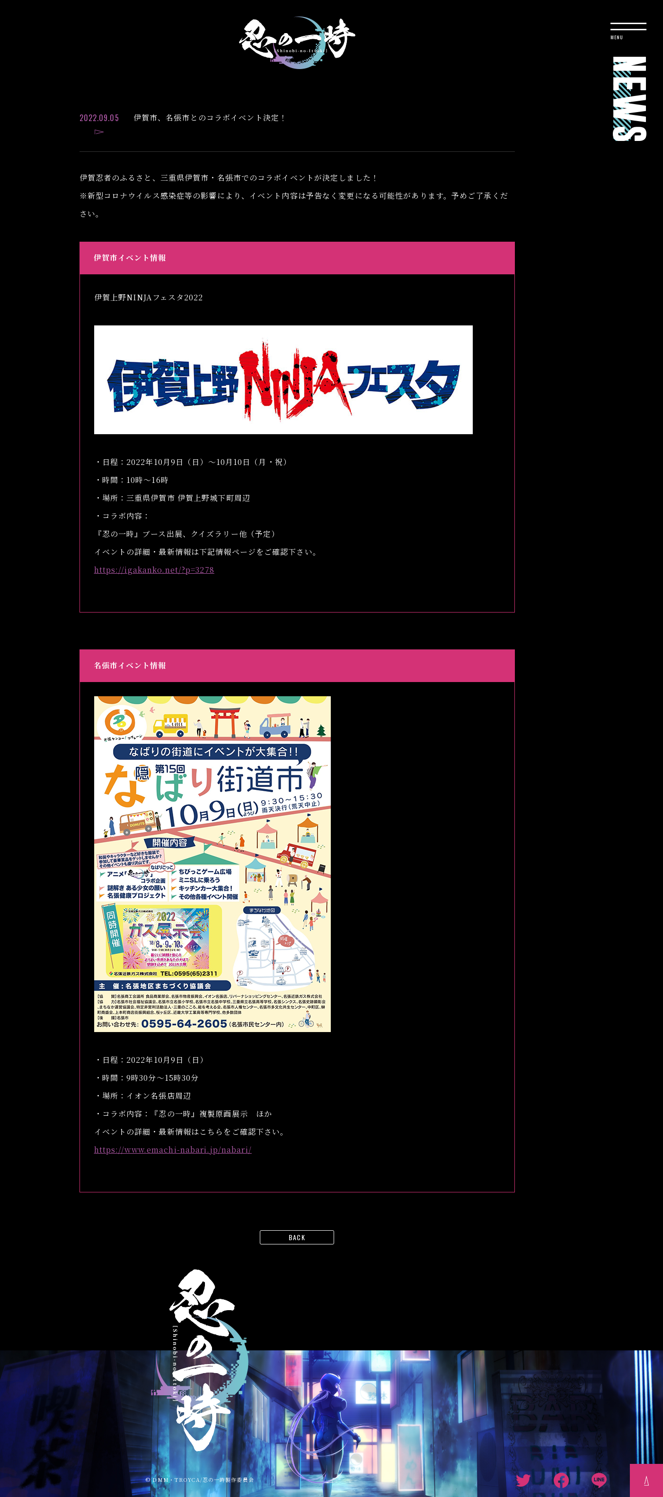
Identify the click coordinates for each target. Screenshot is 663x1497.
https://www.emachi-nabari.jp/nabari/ (173, 1149)
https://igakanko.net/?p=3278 (154, 569)
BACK (297, 1237)
